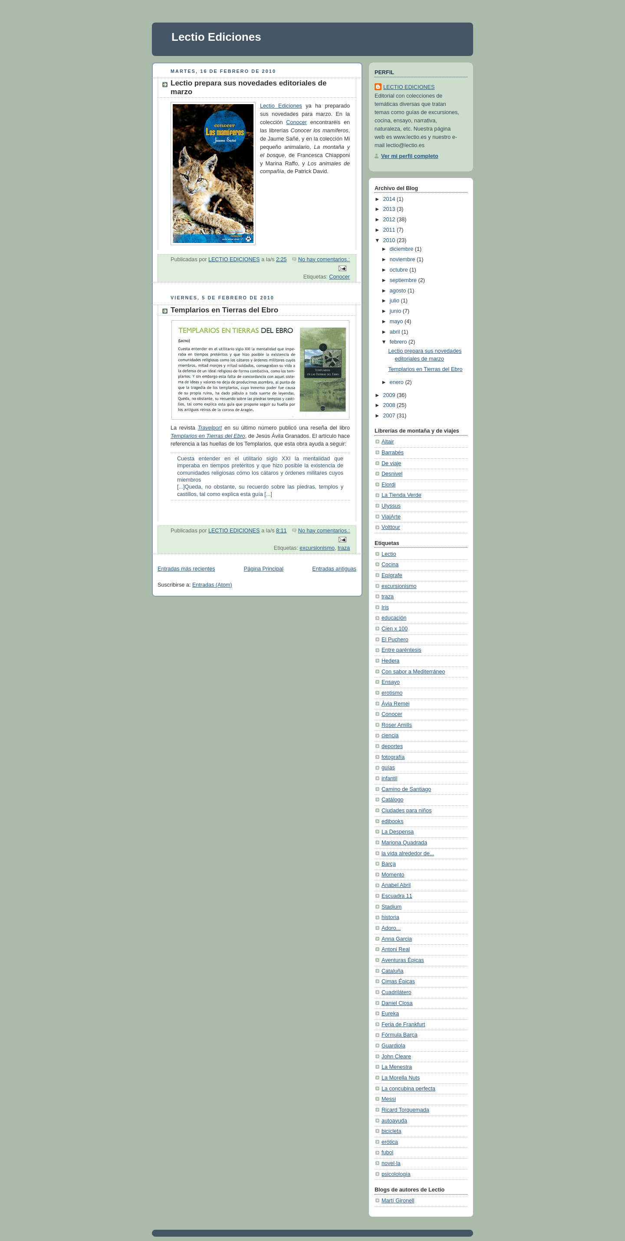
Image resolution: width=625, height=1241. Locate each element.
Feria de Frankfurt (403, 1024)
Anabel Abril (396, 885)
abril (395, 332)
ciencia (390, 735)
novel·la (391, 1163)
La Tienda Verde (401, 495)
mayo (397, 321)
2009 (390, 395)
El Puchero (395, 640)
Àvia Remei (395, 704)
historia (390, 917)
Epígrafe (392, 575)
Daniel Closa (397, 1003)
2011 (390, 230)
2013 (390, 209)
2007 (390, 416)
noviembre (403, 259)
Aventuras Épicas (403, 960)
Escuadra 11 (397, 896)
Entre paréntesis (401, 650)
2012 (390, 220)
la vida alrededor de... (408, 853)
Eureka (390, 1014)
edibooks (392, 821)
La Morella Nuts (401, 1078)
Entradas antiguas (334, 569)
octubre (400, 270)
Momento (393, 875)
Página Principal (263, 569)
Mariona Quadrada (404, 843)
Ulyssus (391, 506)
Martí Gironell (398, 1201)
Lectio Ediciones (216, 36)
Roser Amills (397, 725)
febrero (399, 342)
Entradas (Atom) (212, 585)
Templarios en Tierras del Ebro (224, 310)
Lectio (389, 554)
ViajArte (391, 517)
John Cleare (396, 1057)
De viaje (391, 463)
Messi (389, 1099)
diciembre (402, 249)
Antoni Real (396, 949)
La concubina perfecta (408, 1089)
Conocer (296, 122)
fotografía (393, 757)
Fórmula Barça (400, 1035)
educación (394, 618)
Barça (389, 864)
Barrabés (393, 453)
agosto (399, 291)
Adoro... (391, 928)
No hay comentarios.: (324, 259)
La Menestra (397, 1067)
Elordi (388, 485)
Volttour (391, 527)
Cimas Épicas (398, 981)
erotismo (392, 693)
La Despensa (398, 832)
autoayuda (394, 1121)
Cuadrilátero (396, 992)
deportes (392, 746)
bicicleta (391, 1131)
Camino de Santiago (406, 789)
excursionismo (317, 548)
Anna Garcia (397, 939)
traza (344, 548)
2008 (390, 405)
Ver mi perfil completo (409, 156)
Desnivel (392, 474)
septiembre (404, 280)
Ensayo (391, 682)
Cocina (390, 564)
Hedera (390, 661)
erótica (390, 1142)
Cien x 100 (395, 629)
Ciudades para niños (407, 811)
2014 (390, 199)
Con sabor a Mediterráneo (413, 672)
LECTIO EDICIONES (408, 87)
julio (395, 301)
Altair (388, 442)
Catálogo (392, 800)
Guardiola (393, 1046)
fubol (387, 1152)
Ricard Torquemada (405, 1110)
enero (397, 382)
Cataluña (392, 971)
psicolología (396, 1174)
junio (396, 311)
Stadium (391, 907)
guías (388, 768)
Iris (385, 607)
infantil (389, 778)
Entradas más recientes (186, 569)
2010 (390, 240)
